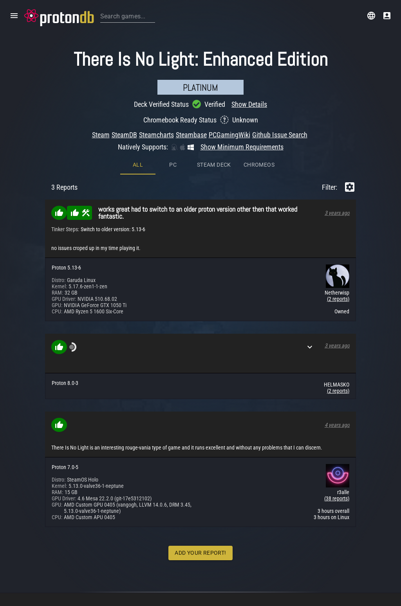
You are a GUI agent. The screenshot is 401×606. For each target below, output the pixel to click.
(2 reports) (338, 299)
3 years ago (337, 213)
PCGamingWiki (229, 135)
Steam (101, 135)
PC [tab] (173, 165)
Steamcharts (156, 135)
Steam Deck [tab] (214, 165)
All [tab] (138, 165)
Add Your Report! (200, 553)
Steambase (191, 135)
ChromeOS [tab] (259, 165)
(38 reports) (336, 498)
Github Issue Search (279, 135)
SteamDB (124, 135)
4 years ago (337, 425)
